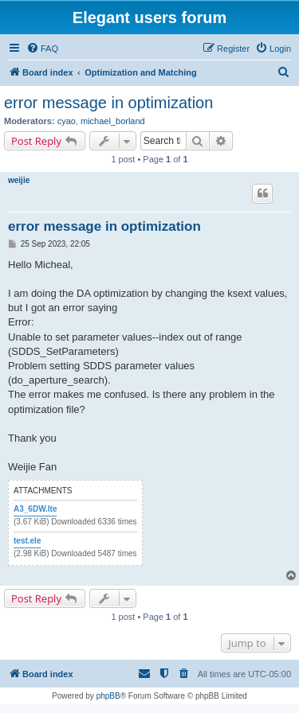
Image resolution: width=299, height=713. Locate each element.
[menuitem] (42, 48)
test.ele (27, 540)
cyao (66, 121)
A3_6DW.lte (35, 509)
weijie (19, 180)
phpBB (108, 696)
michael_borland (113, 121)
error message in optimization (108, 102)
